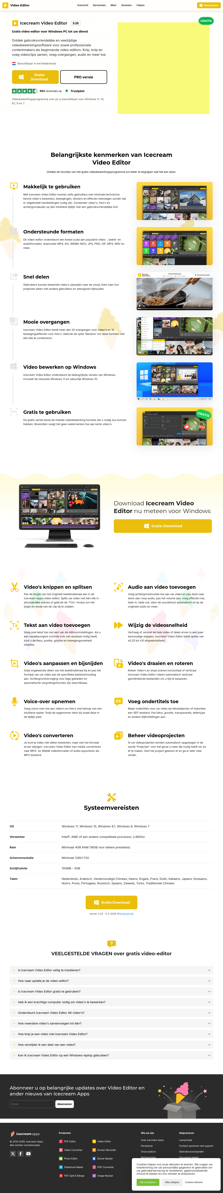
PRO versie (83, 90)
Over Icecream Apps (152, 1140)
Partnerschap (148, 1157)
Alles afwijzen (172, 1182)
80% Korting (139, 5)
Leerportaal (185, 1140)
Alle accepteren (148, 1182)
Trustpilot (74, 103)
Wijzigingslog (125, 917)
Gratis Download (33, 89)
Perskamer (147, 1145)
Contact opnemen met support (196, 1145)
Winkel (98, 5)
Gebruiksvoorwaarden (191, 1151)
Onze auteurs (148, 1151)
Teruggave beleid (188, 1157)
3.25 (76, 23)
